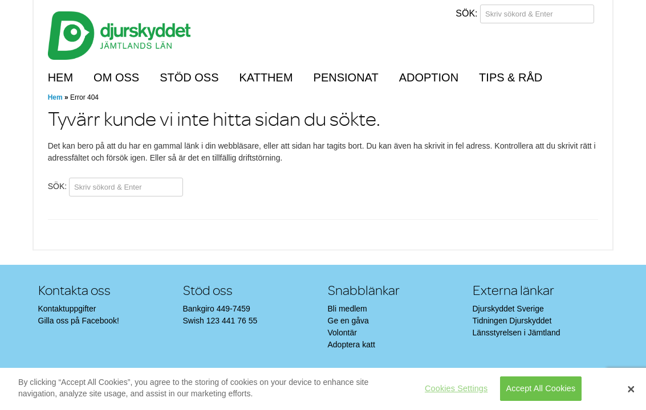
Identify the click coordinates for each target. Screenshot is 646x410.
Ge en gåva (348, 320)
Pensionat (346, 77)
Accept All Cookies (541, 388)
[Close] (631, 389)
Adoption (428, 77)
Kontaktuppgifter (67, 308)
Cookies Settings (456, 388)
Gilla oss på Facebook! (78, 320)
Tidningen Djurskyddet (512, 320)
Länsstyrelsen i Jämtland (516, 332)
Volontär (342, 332)
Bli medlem (347, 308)
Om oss (116, 77)
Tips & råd (510, 77)
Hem (60, 77)
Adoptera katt (351, 344)
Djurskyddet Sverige (508, 308)
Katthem (265, 77)
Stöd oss (189, 77)
